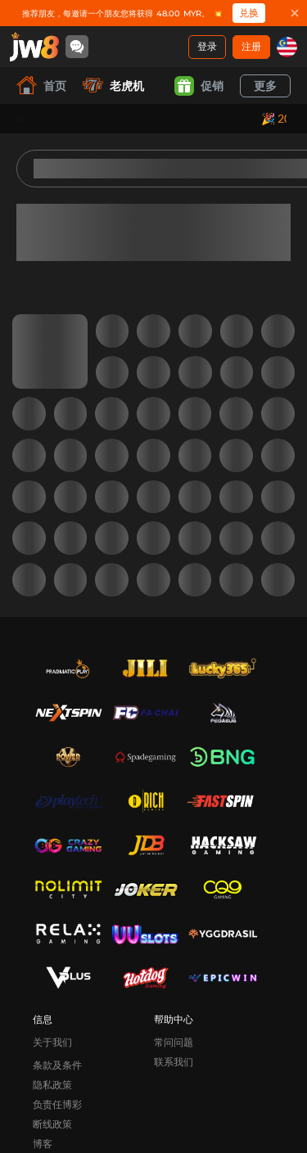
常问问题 (173, 1042)
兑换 (249, 13)
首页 (41, 85)
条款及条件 (57, 1065)
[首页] (34, 46)
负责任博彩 (57, 1104)
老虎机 (113, 85)
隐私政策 (52, 1085)
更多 (265, 85)
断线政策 (52, 1124)
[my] (287, 47)
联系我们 (173, 1062)
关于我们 (52, 1042)
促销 (198, 86)
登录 (207, 46)
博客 (42, 1143)
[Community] (76, 46)
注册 (251, 46)
